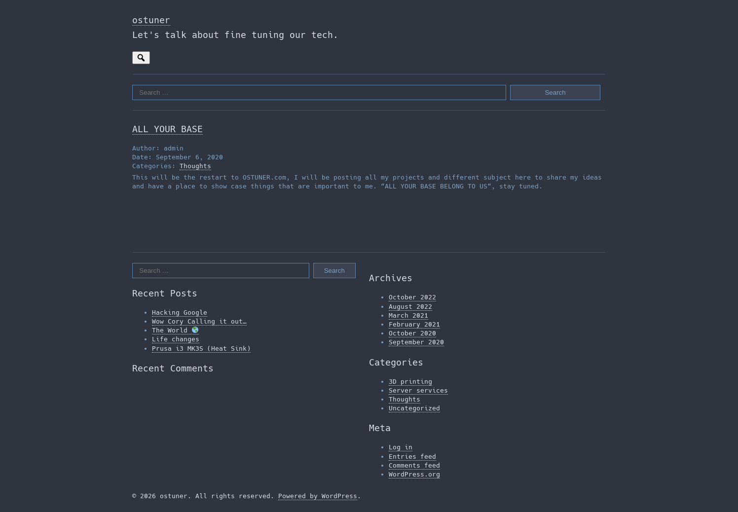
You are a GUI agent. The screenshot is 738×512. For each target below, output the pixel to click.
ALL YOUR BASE (167, 129)
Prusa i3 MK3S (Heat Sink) (201, 348)
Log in (400, 447)
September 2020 (416, 342)
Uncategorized (414, 408)
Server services (418, 390)
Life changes (175, 339)
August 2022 (410, 306)
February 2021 (414, 324)
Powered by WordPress (317, 496)
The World (175, 330)
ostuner (151, 20)
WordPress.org (414, 474)
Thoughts (195, 166)
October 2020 (412, 333)
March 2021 (408, 315)
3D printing (410, 381)
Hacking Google (179, 312)
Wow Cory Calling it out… (199, 321)
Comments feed (414, 465)
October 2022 (412, 297)
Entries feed (412, 456)
